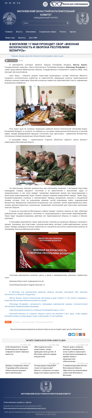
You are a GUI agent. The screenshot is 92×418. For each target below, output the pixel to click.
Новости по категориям (42, 56)
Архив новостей (25, 56)
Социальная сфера (47, 32)
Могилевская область (44, 322)
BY (10, 3)
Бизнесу (22, 38)
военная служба (28, 322)
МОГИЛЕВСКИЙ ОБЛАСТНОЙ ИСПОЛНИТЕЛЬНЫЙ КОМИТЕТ (46, 13)
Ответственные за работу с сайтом (17, 402)
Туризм (73, 32)
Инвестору (10, 38)
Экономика (31, 32)
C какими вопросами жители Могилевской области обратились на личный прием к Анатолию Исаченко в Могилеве (75, 370)
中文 (19, 3)
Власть (19, 32)
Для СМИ (33, 38)
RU (6, 3)
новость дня (58, 56)
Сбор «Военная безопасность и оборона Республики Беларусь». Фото (36, 310)
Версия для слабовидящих (75, 4)
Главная (8, 32)
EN (14, 3)
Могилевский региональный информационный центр (25, 408)
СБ (44, 285)
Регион (63, 32)
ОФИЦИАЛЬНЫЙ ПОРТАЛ (46, 18)
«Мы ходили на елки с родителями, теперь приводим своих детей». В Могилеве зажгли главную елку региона (45, 352)
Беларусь (16, 322)
